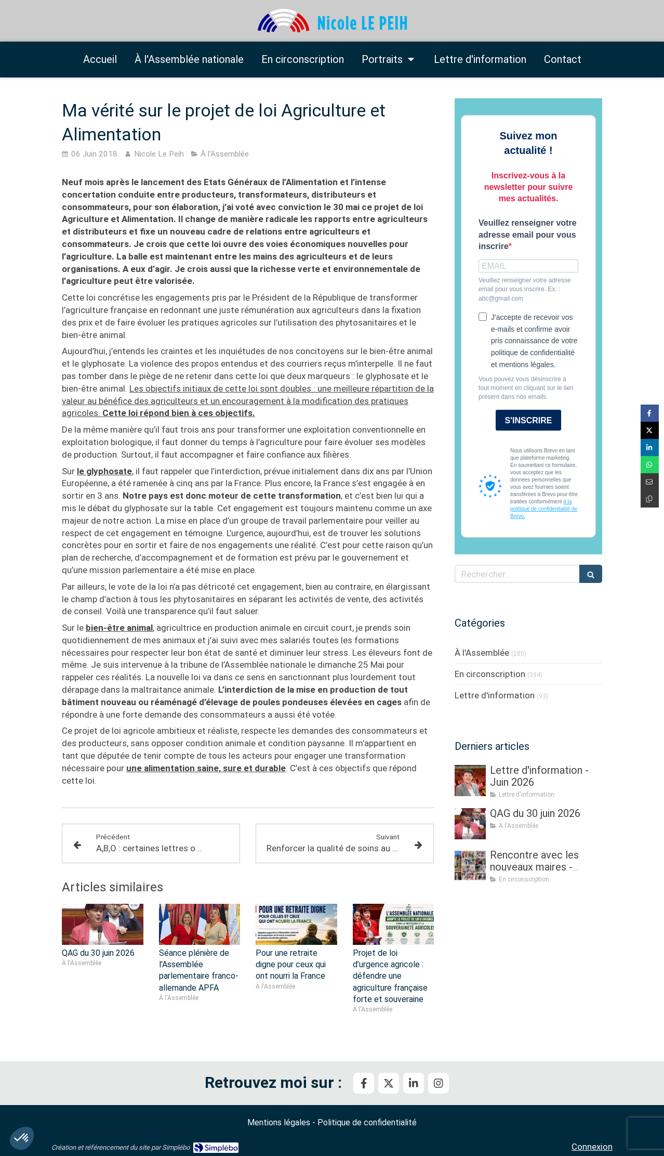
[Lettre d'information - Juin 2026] (470, 780)
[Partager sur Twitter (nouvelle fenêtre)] (650, 430)
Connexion (592, 1146)
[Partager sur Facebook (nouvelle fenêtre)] (650, 413)
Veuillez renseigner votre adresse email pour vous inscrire (528, 234)
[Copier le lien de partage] (650, 499)
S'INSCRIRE (528, 420)
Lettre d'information (495, 695)
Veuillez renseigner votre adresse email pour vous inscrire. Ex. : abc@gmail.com (524, 289)
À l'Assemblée (482, 652)
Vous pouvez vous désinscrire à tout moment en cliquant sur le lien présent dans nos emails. (526, 387)
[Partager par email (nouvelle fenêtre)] (650, 481)
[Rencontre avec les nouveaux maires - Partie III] (470, 865)
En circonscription (490, 674)
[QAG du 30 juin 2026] (470, 823)
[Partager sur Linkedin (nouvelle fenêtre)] (650, 447)
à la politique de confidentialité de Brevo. (543, 509)
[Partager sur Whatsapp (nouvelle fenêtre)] (650, 464)
